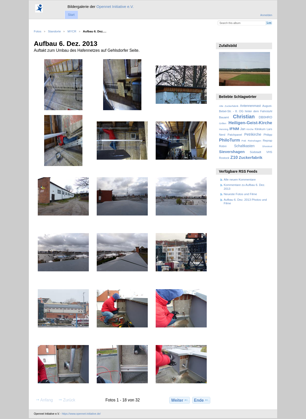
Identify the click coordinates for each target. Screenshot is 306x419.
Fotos (37, 31)
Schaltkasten (244, 146)
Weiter (179, 400)
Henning (223, 129)
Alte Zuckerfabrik (228, 106)
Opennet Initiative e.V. (115, 6)
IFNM (234, 128)
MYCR (71, 31)
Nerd (222, 134)
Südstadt (255, 152)
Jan (242, 129)
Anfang (44, 400)
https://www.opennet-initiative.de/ (81, 413)
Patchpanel (235, 134)
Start (71, 15)
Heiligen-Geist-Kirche (250, 122)
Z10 (234, 157)
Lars (269, 129)
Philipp (268, 134)
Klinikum (260, 129)
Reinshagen (254, 140)
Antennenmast (250, 106)
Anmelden (266, 15)
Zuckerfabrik (251, 157)
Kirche (250, 129)
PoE (243, 140)
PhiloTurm (229, 140)
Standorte (54, 31)
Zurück (66, 400)
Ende (201, 400)
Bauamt (224, 117)
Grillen (222, 123)
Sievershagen (231, 151)
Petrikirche (252, 134)
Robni (222, 146)
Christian (244, 116)
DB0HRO (265, 117)
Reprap (267, 140)
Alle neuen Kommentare (240, 179)
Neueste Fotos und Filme (240, 194)
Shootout (267, 146)
